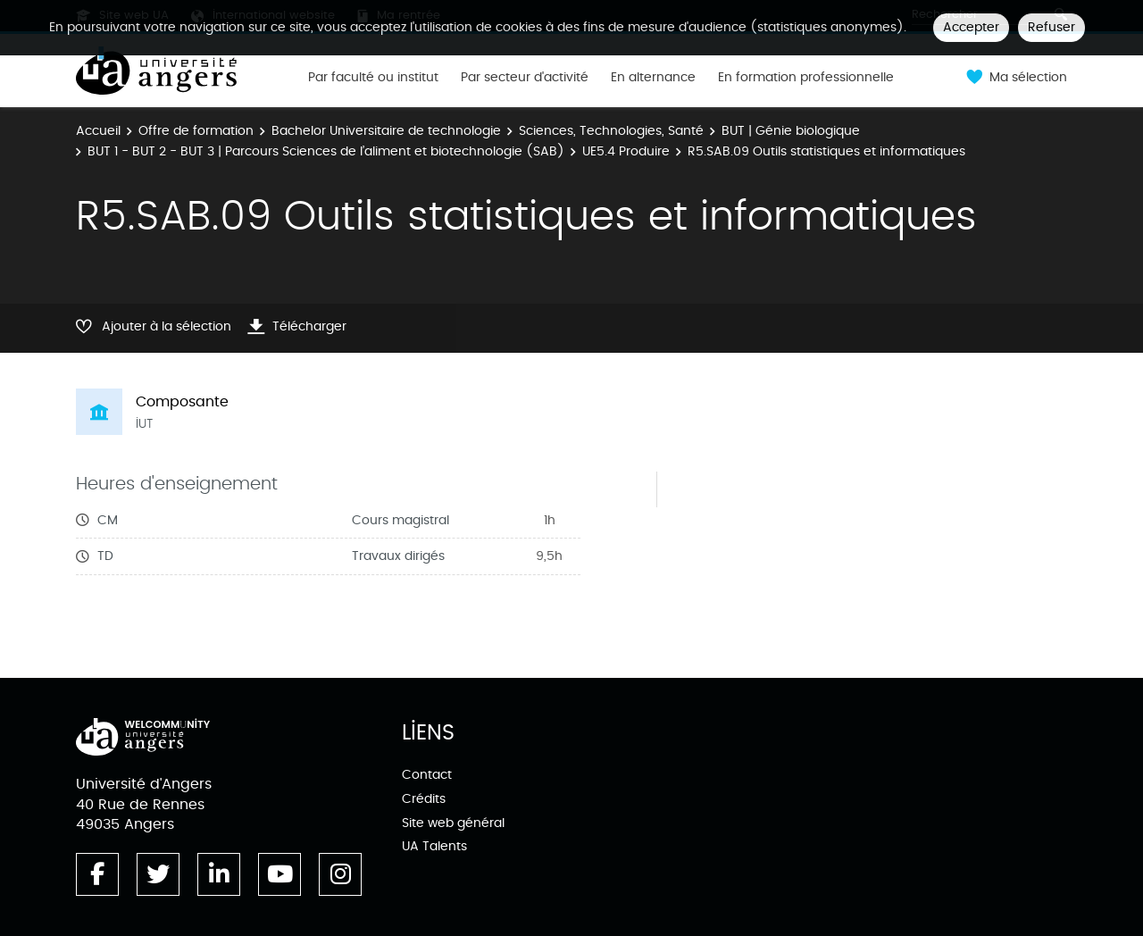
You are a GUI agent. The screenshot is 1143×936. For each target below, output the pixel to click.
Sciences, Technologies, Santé (611, 130)
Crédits (424, 799)
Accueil (98, 130)
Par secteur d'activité (524, 78)
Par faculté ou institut (373, 78)
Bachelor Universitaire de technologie (386, 130)
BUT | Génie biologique (791, 130)
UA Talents (434, 846)
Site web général (453, 823)
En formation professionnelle (806, 78)
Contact (427, 774)
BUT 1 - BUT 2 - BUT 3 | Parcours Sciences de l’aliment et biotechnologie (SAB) (326, 151)
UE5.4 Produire (626, 151)
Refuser (1051, 27)
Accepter (971, 27)
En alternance (653, 78)
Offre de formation (196, 130)
